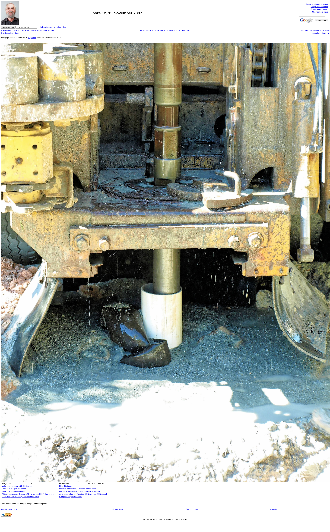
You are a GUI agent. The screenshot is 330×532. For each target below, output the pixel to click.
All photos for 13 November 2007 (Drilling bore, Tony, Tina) (165, 30)
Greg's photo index (320, 12)
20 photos (32, 38)
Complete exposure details (70, 497)
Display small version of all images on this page (79, 491)
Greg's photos (192, 509)
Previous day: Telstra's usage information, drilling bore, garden (27, 30)
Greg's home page (9, 509)
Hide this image (66, 486)
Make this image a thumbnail (14, 489)
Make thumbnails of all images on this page (77, 489)
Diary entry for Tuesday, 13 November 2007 (20, 497)
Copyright (274, 509)
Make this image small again (14, 491)
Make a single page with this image (17, 486)
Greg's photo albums (319, 7)
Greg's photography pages (317, 4)
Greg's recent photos (319, 9)
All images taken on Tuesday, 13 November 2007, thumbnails (28, 494)
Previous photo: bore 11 (11, 33)
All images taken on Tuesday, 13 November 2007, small (83, 494)
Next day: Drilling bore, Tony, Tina (314, 30)
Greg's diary (117, 509)
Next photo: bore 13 (320, 33)
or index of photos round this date (52, 27)
